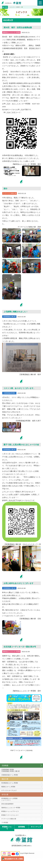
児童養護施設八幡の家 (9, 316)
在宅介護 (5, 794)
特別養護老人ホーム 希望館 (9, 783)
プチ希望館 (4, 822)
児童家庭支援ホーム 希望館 (9, 775)
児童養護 (5, 765)
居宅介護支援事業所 (7, 804)
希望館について (7, 828)
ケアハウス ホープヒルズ (9, 790)
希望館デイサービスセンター (10, 815)
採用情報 (21, 827)
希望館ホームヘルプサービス (10, 811)
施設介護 (5, 779)
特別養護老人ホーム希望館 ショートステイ (9, 799)
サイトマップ (36, 827)
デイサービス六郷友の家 (9, 193)
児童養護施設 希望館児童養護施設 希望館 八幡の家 (10, 770)
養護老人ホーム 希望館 (8, 786)
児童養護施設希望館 (9, 393)
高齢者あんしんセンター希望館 (11, 32)
